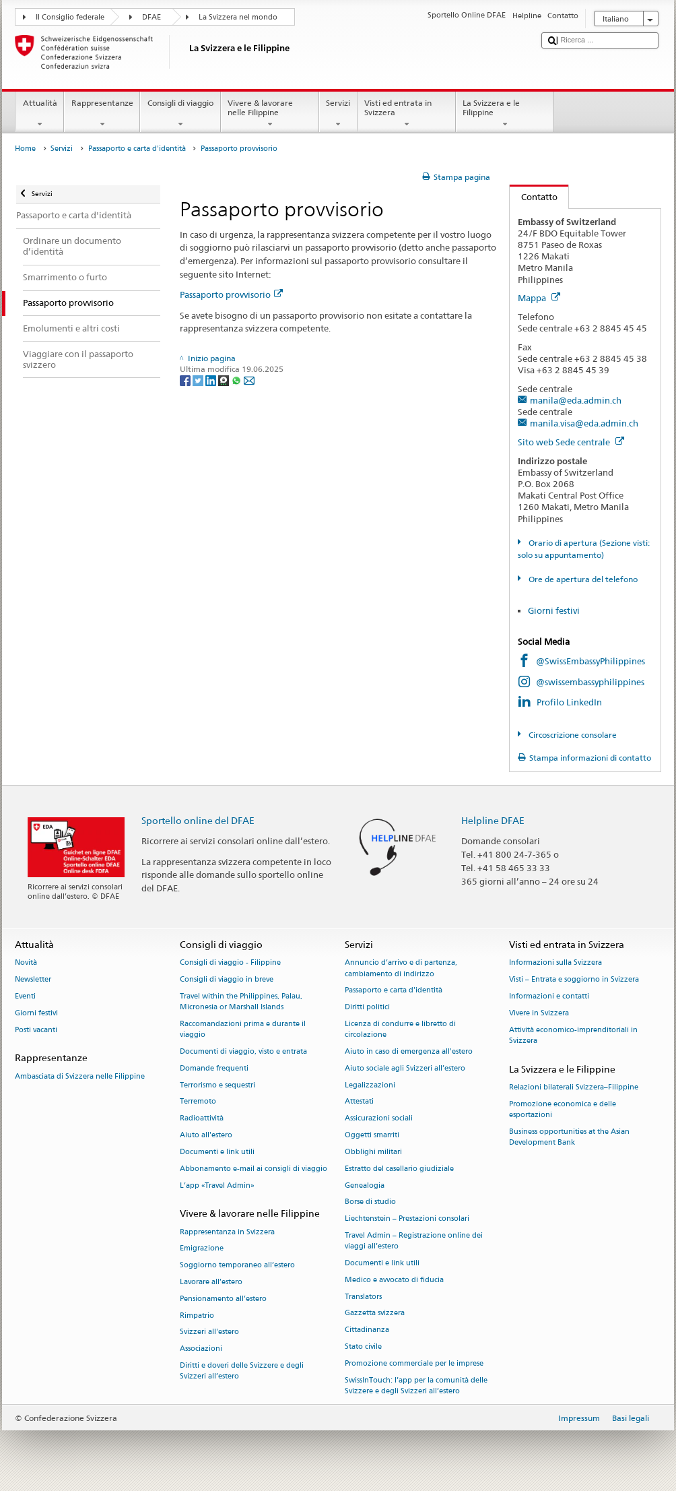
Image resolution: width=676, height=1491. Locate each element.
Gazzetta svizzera (375, 1313)
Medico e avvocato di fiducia (394, 1279)
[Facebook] (186, 380)
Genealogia (364, 1185)
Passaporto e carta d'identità (137, 148)
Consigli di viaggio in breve (226, 980)
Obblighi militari (373, 1151)
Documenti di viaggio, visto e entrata (243, 1051)
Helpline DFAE (493, 820)
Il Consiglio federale (70, 17)
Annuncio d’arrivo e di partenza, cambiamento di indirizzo (401, 968)
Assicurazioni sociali (379, 1118)
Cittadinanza (367, 1330)
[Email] (249, 380)
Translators (363, 1296)
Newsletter (33, 980)
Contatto (533, 196)
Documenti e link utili (217, 1151)
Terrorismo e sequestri (217, 1085)
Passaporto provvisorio (231, 294)
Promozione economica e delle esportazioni (562, 1109)
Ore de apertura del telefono (582, 579)
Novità (26, 963)
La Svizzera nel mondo (238, 17)
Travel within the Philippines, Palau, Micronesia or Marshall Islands (241, 1001)
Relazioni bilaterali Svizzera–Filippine (573, 1087)
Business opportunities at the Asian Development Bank (569, 1137)
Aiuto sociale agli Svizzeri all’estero (405, 1068)
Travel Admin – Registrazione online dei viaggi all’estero (414, 1240)
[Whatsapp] (237, 380)
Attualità (39, 114)
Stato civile (363, 1346)
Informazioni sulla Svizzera (555, 963)
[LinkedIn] (211, 380)
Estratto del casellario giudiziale (399, 1168)
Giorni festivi (554, 610)
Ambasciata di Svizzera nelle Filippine (80, 1076)
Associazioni (201, 1349)
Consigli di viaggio (180, 114)
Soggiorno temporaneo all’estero (237, 1265)
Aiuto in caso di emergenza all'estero (409, 1051)
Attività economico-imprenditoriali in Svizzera (573, 1035)
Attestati (359, 1102)
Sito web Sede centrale (571, 442)
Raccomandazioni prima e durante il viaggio (243, 1029)
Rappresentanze (102, 114)
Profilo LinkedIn (569, 702)
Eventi (25, 996)
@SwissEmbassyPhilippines (590, 661)
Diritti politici (367, 1007)
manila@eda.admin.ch (575, 400)
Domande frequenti (214, 1068)
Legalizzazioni (370, 1085)
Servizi (338, 114)
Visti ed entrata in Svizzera (406, 114)
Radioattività (202, 1118)
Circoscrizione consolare (572, 735)
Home (25, 148)
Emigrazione (202, 1248)
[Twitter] (199, 380)
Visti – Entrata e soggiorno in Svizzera (574, 980)
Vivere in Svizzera (539, 1013)
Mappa (539, 297)
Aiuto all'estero (206, 1135)
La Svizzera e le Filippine (505, 114)
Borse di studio (370, 1202)
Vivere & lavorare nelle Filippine (270, 114)
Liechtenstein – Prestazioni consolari (407, 1219)
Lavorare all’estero (211, 1281)
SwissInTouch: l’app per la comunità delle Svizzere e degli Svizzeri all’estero (416, 1385)
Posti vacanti (36, 1029)
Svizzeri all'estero (209, 1332)
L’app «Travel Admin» (217, 1185)
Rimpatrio (197, 1315)
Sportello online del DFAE (198, 820)
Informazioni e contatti (549, 996)
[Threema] (224, 380)
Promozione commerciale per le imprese (414, 1363)
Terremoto (198, 1102)
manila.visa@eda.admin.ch (584, 423)
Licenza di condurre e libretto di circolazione (400, 1029)
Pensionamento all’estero (223, 1298)
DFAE (151, 17)
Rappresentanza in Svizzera (227, 1232)
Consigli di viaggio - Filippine (230, 963)
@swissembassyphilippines (590, 681)
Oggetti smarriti (372, 1135)
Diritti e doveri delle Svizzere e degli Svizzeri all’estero (242, 1371)
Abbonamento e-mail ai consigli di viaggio (253, 1168)
